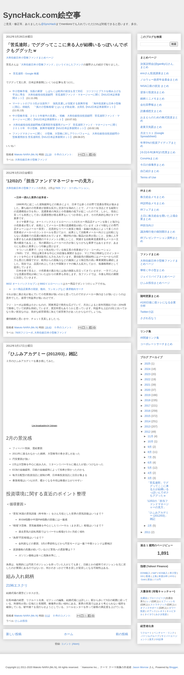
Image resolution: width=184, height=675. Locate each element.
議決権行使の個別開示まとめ (157, 231)
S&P (154, 573)
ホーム (68, 634)
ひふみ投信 (21, 620)
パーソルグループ (150, 636)
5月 (150, 467)
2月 (150, 525)
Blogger (173, 667)
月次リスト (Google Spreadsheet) (152, 135)
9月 (150, 446)
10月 (151, 441)
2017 (148, 405)
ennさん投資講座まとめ (154, 73)
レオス (161, 611)
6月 (150, 462)
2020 (148, 389)
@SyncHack (48, 24)
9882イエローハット (51, 283)
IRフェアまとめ (149, 209)
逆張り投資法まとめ (152, 92)
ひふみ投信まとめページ (155, 282)
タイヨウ (149, 614)
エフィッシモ (168, 601)
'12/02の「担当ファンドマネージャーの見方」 (50, 181)
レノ (148, 601)
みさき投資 (161, 614)
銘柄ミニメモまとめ (152, 98)
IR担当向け (147, 225)
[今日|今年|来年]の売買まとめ (157, 152)
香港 (148, 576)
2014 (148, 421)
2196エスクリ (17, 585)
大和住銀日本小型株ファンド (31, 159)
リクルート (146, 632)
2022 (148, 379)
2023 (148, 374)
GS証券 (159, 639)
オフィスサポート (149, 608)
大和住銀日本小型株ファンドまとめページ (29, 57)
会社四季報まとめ (151, 104)
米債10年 (163, 576)
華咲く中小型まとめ (152, 270)
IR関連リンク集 (149, 337)
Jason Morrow (141, 667)
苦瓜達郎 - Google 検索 (26, 73)
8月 (150, 452)
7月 (150, 457)
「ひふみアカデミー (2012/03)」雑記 (41, 353)
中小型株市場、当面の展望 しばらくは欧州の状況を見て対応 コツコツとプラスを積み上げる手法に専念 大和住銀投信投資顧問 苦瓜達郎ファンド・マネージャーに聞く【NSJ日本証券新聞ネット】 (66, 95)
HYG (172, 576)
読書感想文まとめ (151, 111)
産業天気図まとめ (151, 126)
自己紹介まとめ (149, 171)
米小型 (173, 573)
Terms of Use (148, 177)
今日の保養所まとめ (152, 164)
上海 (154, 576)
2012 (148, 431)
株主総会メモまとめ (152, 196)
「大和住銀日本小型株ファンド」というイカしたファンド (51, 64)
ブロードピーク (157, 598)
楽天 (151, 639)
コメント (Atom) (70, 643)
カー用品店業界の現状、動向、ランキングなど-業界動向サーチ (48, 289)
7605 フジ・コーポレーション (72, 188)
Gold (143, 579)
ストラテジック (158, 604)
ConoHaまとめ (149, 158)
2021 (148, 384)
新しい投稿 (13, 634)
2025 (148, 363)
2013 (148, 426)
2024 (148, 368)
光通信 (143, 598)
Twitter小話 (147, 311)
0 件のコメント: (64, 154)
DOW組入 (145, 573)
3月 (150, 478)
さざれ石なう (148, 318)
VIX (142, 576)
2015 (148, 415)
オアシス (151, 611)
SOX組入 (163, 573)
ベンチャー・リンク (164, 632)
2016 (148, 410)
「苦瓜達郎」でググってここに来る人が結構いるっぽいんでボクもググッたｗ (158, 489)
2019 (148, 395)
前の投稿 (122, 634)
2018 (148, 400)
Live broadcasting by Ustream (44, 426)
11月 (151, 436)
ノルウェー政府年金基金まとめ (159, 79)
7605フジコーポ (24, 332)
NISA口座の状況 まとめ (154, 85)
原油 (149, 579)
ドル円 (157, 579)
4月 (150, 472)
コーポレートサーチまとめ (156, 344)
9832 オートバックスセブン (21, 283)
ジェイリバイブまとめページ (157, 276)
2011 (148, 532)
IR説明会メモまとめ (152, 203)
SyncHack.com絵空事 (42, 15)
